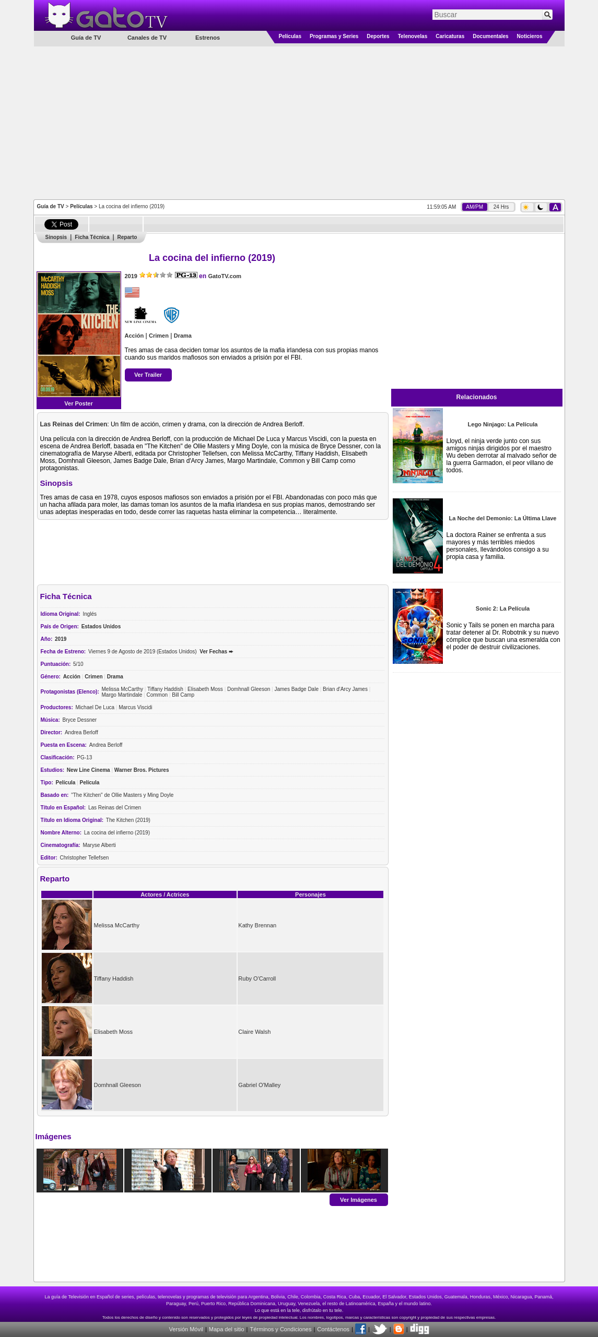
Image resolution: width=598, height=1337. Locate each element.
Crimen (159, 335)
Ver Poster (78, 403)
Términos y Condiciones (280, 1329)
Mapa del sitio (226, 1329)
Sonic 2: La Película (503, 608)
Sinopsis (56, 237)
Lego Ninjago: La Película (503, 424)
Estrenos (207, 37)
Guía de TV (50, 206)
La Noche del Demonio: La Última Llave (503, 518)
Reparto (127, 237)
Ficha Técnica (92, 237)
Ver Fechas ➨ (216, 651)
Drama (183, 335)
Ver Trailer (148, 375)
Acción (134, 335)
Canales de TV (147, 37)
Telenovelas (413, 36)
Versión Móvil (186, 1329)
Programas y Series (334, 36)
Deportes (378, 36)
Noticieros (530, 36)
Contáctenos (333, 1329)
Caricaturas (450, 36)
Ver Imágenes (358, 1199)
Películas (290, 36)
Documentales (490, 36)
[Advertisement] (299, 122)
